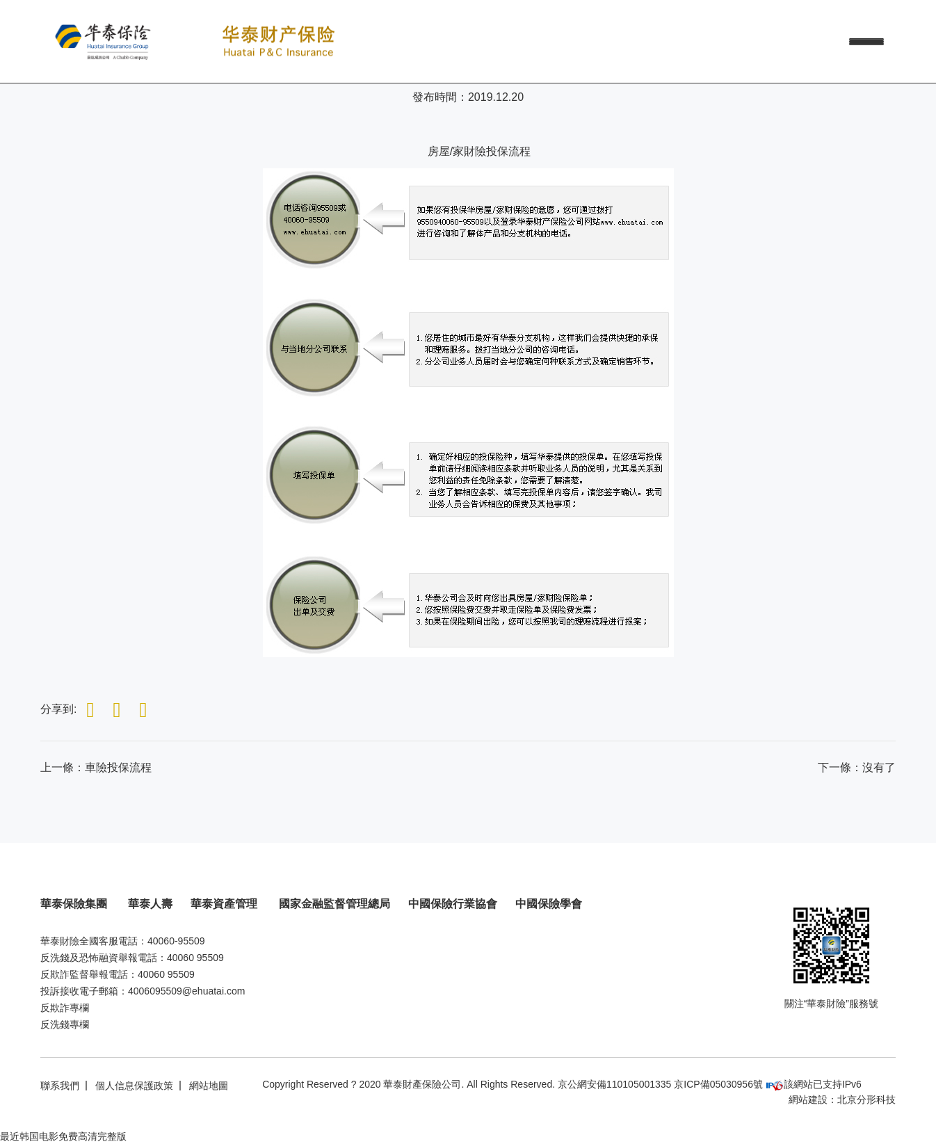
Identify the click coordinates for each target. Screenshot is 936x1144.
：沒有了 (857, 767)
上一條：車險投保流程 (96, 767)
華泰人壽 (150, 904)
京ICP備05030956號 (718, 1084)
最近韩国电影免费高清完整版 (63, 1136)
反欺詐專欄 (64, 1007)
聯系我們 (59, 1085)
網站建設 (808, 1099)
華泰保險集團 (75, 904)
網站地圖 (208, 1085)
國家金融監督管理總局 (334, 904)
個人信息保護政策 (134, 1085)
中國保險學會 (548, 904)
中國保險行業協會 (452, 904)
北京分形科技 (866, 1099)
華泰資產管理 (225, 904)
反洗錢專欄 (64, 1024)
